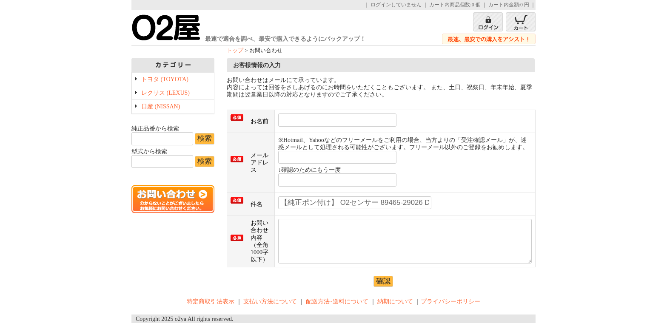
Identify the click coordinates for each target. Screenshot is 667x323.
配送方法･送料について (337, 301)
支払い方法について (270, 301)
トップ (235, 50)
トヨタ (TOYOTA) (164, 79)
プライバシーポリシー (450, 301)
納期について (395, 301)
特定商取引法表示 (210, 301)
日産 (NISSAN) (160, 106)
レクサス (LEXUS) (165, 93)
